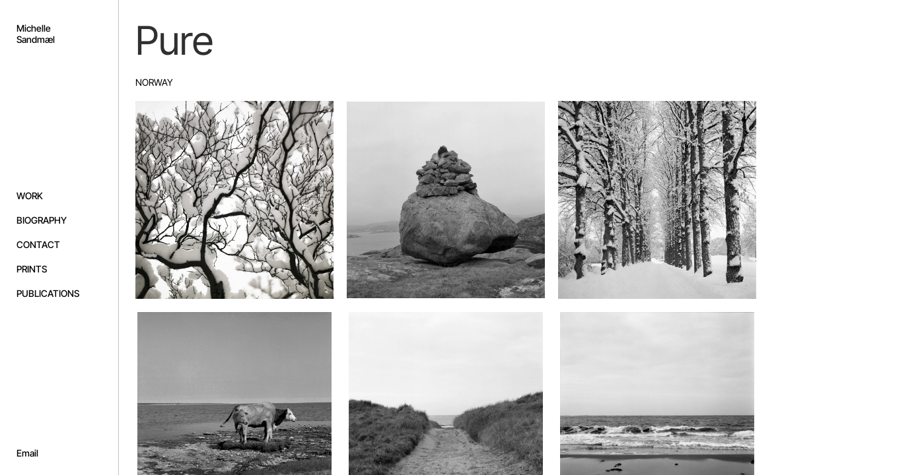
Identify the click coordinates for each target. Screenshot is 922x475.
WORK (30, 195)
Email (27, 453)
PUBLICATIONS (48, 293)
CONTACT (38, 244)
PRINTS (32, 268)
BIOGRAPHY (42, 220)
